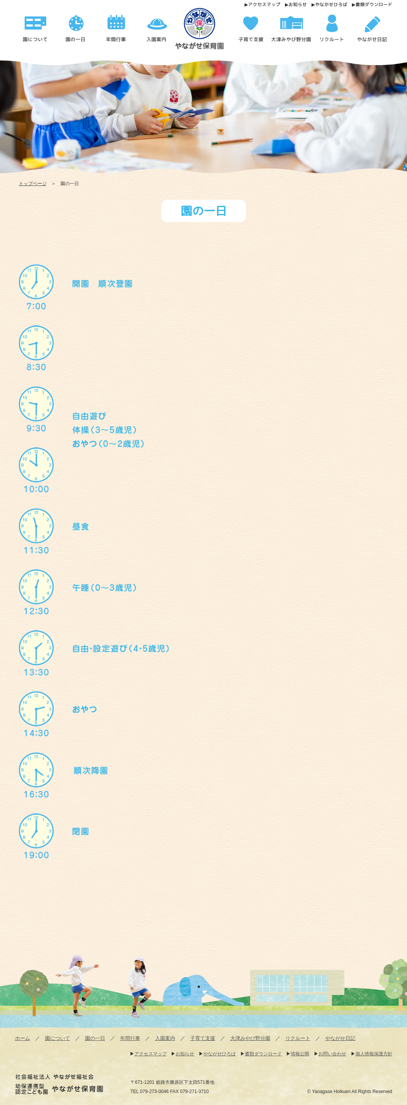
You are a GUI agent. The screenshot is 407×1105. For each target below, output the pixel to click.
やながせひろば (331, 4)
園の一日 (95, 1038)
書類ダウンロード (373, 4)
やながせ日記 (340, 1038)
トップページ (33, 183)
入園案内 (165, 1038)
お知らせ (297, 4)
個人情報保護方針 (373, 1054)
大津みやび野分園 (250, 1038)
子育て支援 (202, 1038)
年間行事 (130, 1038)
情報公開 (300, 1054)
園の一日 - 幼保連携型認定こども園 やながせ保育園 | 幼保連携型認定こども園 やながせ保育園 (206, 31)
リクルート (297, 1038)
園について (57, 1038)
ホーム (22, 1038)
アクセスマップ (264, 4)
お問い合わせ (332, 1054)
